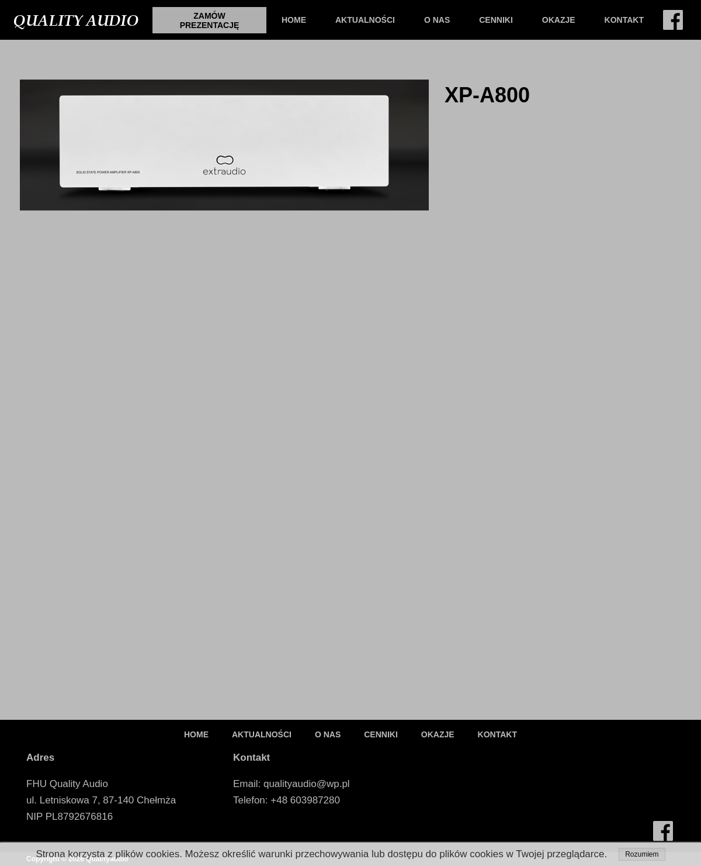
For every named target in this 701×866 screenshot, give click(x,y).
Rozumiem (641, 854)
